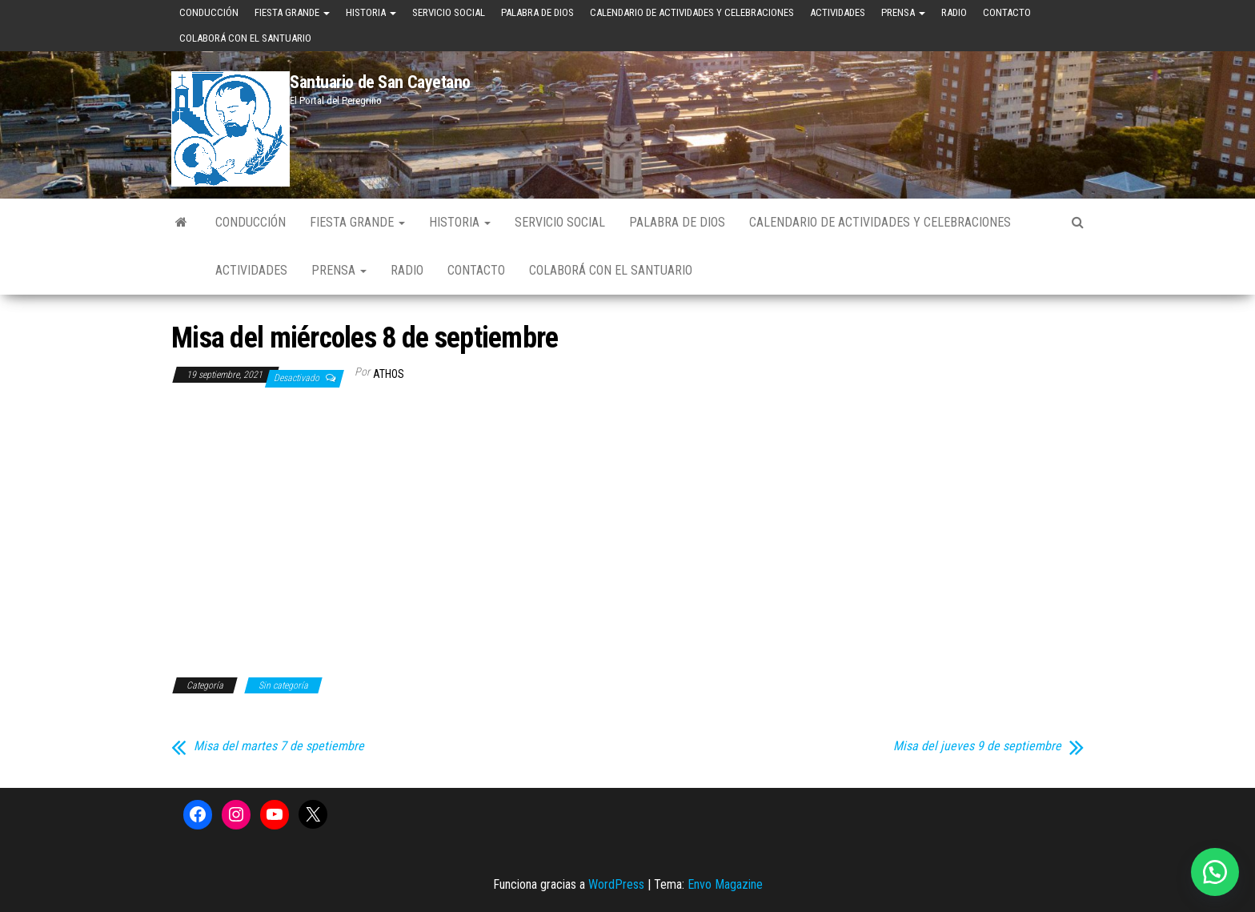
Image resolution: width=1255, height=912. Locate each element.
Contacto (1007, 12)
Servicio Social (448, 12)
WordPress (616, 884)
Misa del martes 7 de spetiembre (279, 746)
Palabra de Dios (537, 12)
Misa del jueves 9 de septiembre (977, 746)
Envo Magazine (725, 884)
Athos (388, 374)
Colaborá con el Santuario (245, 38)
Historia (371, 12)
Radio (954, 12)
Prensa (903, 12)
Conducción (209, 12)
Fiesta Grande (292, 12)
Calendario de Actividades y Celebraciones (692, 12)
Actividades (837, 12)
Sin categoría (283, 685)
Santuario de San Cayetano (380, 82)
